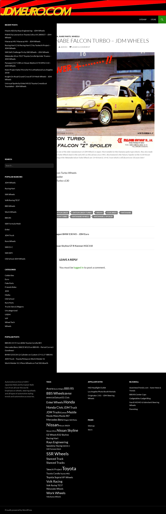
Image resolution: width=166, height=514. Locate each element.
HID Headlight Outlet (97, 387)
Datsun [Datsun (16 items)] (57, 397)
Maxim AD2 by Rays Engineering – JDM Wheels (25, 30)
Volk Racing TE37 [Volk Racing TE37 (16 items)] (54, 485)
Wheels (76, 36)
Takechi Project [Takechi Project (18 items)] (54, 469)
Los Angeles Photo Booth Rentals (102, 391)
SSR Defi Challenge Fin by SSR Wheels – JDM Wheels (27, 52)
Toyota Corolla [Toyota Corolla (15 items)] (53, 473)
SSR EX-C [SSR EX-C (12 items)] (66, 446)
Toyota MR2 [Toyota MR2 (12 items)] (65, 474)
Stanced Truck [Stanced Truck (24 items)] (54, 458)
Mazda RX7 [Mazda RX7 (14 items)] (64, 416)
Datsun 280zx (61, 213)
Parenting (133, 409)
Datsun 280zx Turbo (82, 213)
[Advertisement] (29, 116)
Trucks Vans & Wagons (14, 306)
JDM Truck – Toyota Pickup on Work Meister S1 (25, 359)
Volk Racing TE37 (12, 200)
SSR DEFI (9, 253)
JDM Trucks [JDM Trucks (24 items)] (53, 412)
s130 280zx (112, 213)
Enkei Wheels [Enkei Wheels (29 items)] (54, 402)
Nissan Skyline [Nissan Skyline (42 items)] (67, 430)
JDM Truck (9, 235)
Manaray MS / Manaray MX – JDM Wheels (22, 41)
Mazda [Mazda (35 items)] (71, 412)
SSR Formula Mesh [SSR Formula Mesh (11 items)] (53, 449)
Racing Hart (10, 188)
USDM (8, 314)
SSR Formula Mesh (13, 223)
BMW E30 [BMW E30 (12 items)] (50, 398)
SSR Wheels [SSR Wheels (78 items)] (57, 453)
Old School (9, 299)
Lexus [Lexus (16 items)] (64, 412)
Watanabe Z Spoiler (103, 216)
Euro (7, 279)
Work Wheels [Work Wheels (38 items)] (55, 493)
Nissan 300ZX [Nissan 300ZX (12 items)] (64, 426)
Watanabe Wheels (80, 216)
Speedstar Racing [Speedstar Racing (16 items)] (54, 446)
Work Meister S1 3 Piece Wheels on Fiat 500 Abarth (26, 363)
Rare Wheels (10, 241)
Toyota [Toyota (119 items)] (69, 468)
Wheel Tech (10, 322)
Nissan (99, 213)
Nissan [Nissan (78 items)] (52, 424)
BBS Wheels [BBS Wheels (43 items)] (55, 393)
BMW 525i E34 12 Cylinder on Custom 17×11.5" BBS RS (29, 354)
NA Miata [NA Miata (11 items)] (73, 420)
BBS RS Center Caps (137, 394)
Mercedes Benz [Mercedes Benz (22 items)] (54, 419)
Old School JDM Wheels (15, 259)
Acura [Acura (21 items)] (49, 388)
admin (64, 47)
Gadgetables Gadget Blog (140, 398)
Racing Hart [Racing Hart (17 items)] (52, 438)
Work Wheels (10, 212)
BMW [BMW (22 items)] (68, 393)
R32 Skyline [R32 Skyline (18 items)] (63, 434)
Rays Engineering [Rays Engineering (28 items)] (57, 442)
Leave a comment (81, 47)
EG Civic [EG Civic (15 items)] (66, 397)
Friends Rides (10, 287)
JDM (7, 291)
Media (7, 295)
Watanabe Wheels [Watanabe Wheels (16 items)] (54, 488)
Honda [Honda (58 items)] (69, 402)
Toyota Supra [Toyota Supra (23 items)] (53, 477)
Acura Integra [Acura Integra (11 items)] (58, 389)
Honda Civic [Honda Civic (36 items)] (54, 407)
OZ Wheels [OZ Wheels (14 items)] (51, 435)
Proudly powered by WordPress (18, 510)
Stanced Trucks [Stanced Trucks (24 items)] (55, 462)
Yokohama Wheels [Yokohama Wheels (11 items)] (53, 497)
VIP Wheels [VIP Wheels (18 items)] (67, 477)
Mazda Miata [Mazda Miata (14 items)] (52, 416)
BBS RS (8, 218)
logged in (79, 267)
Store (153, 19)
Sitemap (143, 19)
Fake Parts (9, 283)
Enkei (7, 229)
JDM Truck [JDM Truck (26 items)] (70, 407)
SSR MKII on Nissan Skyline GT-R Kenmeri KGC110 (97, 243)
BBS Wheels (10, 206)
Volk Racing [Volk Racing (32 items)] (54, 481)
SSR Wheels (10, 194)
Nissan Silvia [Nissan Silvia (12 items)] (51, 431)
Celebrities (9, 275)
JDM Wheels (10, 182)
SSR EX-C (9, 247)
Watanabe (126, 213)
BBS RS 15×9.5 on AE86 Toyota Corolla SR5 (23, 343)
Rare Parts (65, 36)
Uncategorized (11, 310)
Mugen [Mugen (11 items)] (66, 420)
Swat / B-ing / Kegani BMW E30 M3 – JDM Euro (97, 231)
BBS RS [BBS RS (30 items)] (69, 388)
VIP (6, 318)
